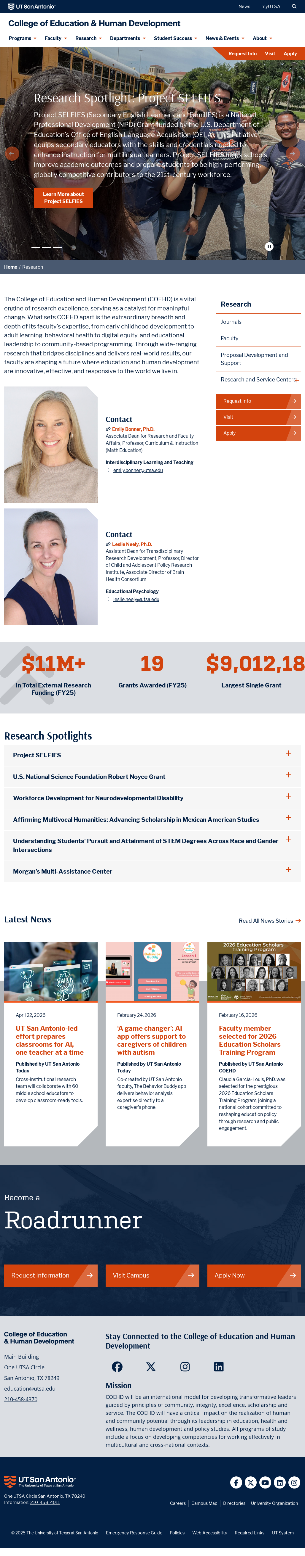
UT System (283, 1532)
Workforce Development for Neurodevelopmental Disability (98, 798)
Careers (178, 1503)
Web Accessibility (209, 1532)
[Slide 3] (57, 247)
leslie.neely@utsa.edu (136, 599)
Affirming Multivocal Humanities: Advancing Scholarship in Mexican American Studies (136, 819)
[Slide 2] (46, 247)
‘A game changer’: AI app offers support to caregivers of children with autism (152, 1040)
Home (10, 267)
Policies (177, 1532)
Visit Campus (154, 1275)
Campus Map (204, 1503)
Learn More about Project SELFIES (63, 197)
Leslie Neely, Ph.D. (132, 544)
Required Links (249, 1532)
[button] (294, 6)
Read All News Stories (270, 921)
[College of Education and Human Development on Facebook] (118, 1368)
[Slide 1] (35, 247)
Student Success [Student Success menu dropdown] (173, 38)
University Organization (274, 1503)
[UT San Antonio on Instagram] (294, 1482)
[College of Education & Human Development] (93, 21)
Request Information (52, 1275)
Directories (234, 1503)
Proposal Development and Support (254, 359)
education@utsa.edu (29, 1388)
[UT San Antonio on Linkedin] (280, 1482)
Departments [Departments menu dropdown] (125, 38)
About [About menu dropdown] (260, 38)
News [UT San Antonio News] (244, 6)
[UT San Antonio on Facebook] (236, 1482)
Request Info (242, 54)
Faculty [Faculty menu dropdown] (53, 38)
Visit (270, 54)
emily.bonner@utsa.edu (138, 470)
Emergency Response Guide (134, 1532)
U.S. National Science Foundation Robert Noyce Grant (89, 776)
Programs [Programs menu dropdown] (20, 38)
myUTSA (270, 6)
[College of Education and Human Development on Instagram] (186, 1368)
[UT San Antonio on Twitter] (251, 1482)
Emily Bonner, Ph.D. (133, 429)
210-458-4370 (20, 1399)
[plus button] (258, 379)
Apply (290, 54)
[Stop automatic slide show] (270, 247)
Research (32, 267)
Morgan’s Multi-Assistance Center (62, 871)
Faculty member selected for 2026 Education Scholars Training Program (250, 1040)
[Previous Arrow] (12, 153)
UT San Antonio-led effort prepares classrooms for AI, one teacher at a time (50, 1040)
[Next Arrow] (293, 153)
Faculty (230, 338)
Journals (231, 322)
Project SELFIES (37, 755)
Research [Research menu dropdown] (85, 38)
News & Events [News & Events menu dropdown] (222, 38)
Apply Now (256, 1275)
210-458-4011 (45, 1502)
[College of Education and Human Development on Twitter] (152, 1368)
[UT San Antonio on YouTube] (265, 1482)
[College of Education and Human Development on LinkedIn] (220, 1368)
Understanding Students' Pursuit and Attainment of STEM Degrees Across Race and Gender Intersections (146, 845)
